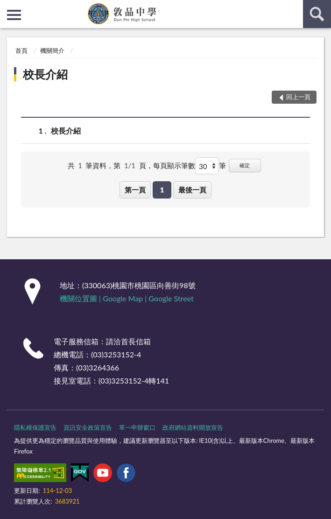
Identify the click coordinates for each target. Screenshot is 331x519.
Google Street (170, 298)
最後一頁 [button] (192, 189)
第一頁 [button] (135, 189)
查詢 (317, 14)
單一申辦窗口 (137, 427)
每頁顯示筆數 (174, 165)
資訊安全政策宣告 (87, 427)
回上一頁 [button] (298, 96)
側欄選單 (14, 15)
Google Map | (125, 298)
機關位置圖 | (81, 298)
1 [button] (162, 189)
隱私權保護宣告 (35, 427)
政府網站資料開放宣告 (192, 427)
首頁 (21, 50)
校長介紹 (45, 74)
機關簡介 (52, 50)
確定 (244, 165)
